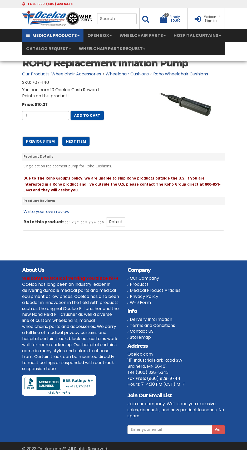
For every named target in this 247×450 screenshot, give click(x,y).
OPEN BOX (99, 35)
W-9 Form (140, 302)
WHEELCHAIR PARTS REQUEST (112, 49)
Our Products (36, 74)
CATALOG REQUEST (48, 49)
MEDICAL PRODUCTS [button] (53, 35)
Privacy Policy (144, 296)
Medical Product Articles (155, 290)
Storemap (140, 337)
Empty (175, 16)
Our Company (144, 278)
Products (139, 284)
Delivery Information (151, 319)
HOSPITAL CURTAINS (197, 35)
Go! (218, 429)
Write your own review (46, 212)
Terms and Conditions (152, 325)
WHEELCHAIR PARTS (143, 35)
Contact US (142, 331)
